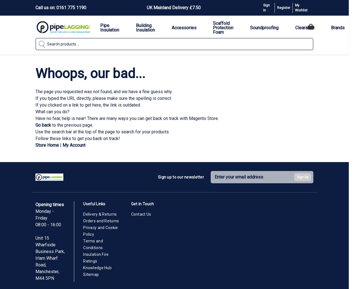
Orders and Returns (101, 221)
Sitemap (91, 274)
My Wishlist (301, 7)
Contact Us (141, 214)
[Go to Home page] (63, 27)
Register (283, 8)
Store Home (47, 145)
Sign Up (302, 177)
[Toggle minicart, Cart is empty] (310, 26)
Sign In (266, 7)
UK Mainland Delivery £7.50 (174, 7)
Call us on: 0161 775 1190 (60, 7)
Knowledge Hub (97, 268)
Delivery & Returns (100, 214)
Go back (43, 125)
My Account (74, 145)
